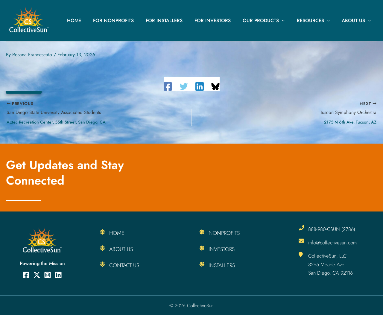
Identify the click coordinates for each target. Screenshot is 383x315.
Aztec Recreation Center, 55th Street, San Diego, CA (56, 122)
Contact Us (124, 265)
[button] (288, 21)
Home (90, 20)
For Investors (221, 20)
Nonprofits (224, 233)
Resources (317, 21)
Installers (222, 265)
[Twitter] (184, 86)
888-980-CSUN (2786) (332, 229)
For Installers (174, 20)
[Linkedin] (199, 86)
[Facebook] (168, 86)
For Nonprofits (126, 20)
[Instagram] (47, 275)
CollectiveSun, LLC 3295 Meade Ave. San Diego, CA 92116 (331, 264)
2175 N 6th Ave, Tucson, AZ (350, 122)
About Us (357, 21)
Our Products (270, 21)
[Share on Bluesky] (215, 86)
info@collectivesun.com (333, 242)
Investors (222, 249)
